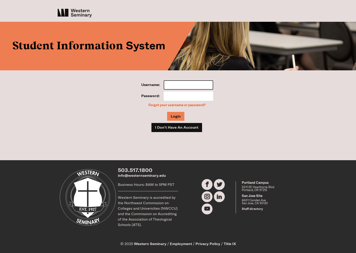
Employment (181, 243)
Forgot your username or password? (177, 105)
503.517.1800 (135, 170)
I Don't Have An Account (176, 127)
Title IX (230, 243)
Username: (150, 84)
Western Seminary (150, 243)
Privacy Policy (207, 243)
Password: (150, 95)
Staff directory (252, 209)
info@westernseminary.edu (142, 175)
